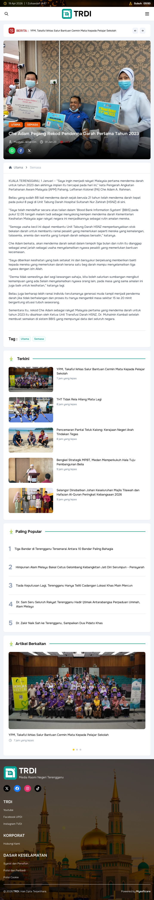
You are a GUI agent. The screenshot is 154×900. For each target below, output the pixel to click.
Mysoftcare (143, 891)
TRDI (16, 891)
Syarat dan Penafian (15, 863)
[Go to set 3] (80, 750)
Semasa (32, 124)
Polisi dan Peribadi (14, 870)
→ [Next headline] (143, 31)
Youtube (8, 810)
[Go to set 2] (77, 750)
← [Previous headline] (135, 31)
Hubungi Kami (11, 843)
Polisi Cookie (11, 877)
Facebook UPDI (12, 817)
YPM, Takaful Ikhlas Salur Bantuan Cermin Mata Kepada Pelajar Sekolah (73, 30)
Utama (15, 124)
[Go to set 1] (73, 750)
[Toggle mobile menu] (147, 13)
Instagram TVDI (12, 824)
